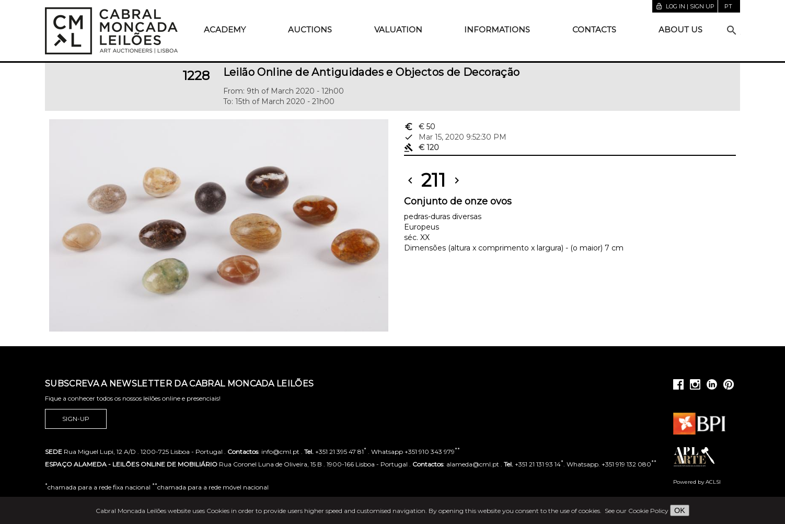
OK (679, 510)
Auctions (310, 30)
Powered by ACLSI (697, 482)
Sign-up (75, 418)
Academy (225, 30)
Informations (497, 30)
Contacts (594, 30)
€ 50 (419, 126)
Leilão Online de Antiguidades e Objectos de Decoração (371, 72)
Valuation (398, 30)
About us (680, 30)
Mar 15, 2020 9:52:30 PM (455, 137)
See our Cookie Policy (636, 511)
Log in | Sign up (684, 6)
